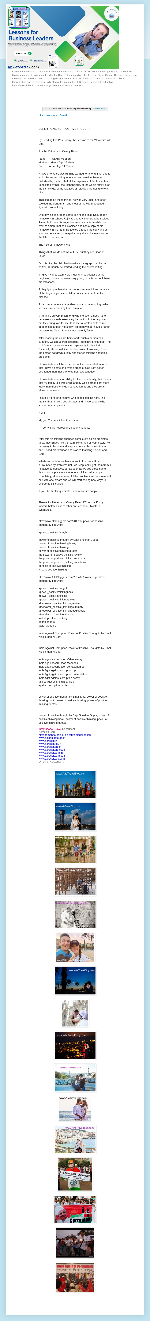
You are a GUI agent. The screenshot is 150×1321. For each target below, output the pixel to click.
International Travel (50, 729)
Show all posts (99, 109)
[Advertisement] (46, 95)
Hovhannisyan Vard (53, 115)
